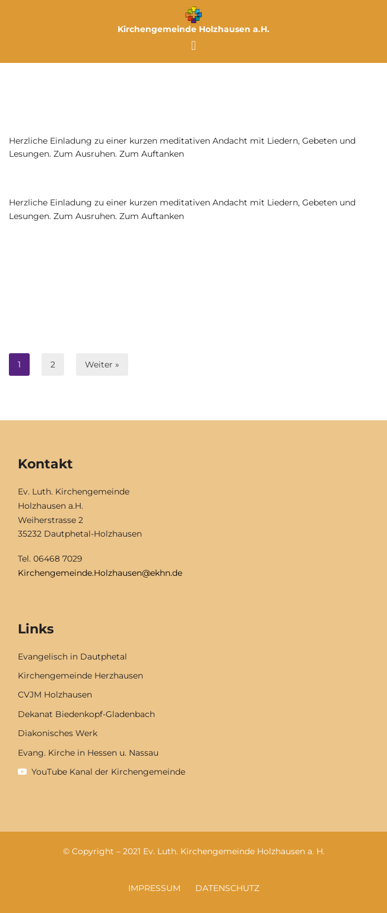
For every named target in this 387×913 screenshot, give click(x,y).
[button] (193, 45)
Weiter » (102, 364)
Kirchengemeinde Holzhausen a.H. (193, 29)
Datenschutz (227, 888)
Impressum (154, 888)
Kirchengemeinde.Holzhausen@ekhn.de (100, 573)
